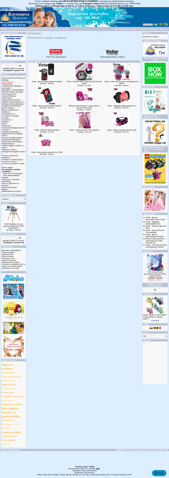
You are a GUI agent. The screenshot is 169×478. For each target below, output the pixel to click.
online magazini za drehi (11, 377)
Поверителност (8, 254)
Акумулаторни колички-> (11, 100)
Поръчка (154, 29)
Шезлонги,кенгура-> (10, 187)
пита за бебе (8, 440)
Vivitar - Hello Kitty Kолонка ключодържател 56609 (121, 83)
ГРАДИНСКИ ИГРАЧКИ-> (12, 106)
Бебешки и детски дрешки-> (13, 102)
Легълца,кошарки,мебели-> (13, 138)
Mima (39, 475)
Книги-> (5, 124)
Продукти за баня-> (9, 150)
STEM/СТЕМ (7, 84)
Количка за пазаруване (138, 29)
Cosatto (115, 475)
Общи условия (7, 256)
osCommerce (91, 471)
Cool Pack (123, 475)
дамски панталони (8, 373)
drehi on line (9, 384)
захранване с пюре (9, 436)
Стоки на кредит (8, 252)
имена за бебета (16, 424)
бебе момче (6, 428)
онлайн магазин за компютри (9, 388)
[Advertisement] (84, 460)
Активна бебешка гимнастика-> (9, 97)
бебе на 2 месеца (7, 424)
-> (11, 170)
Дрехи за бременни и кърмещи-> (10, 111)
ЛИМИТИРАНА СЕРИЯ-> (12, 191)
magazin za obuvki (12, 404)
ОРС (130, 475)
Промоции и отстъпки (10, 268)
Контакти (164, 29)
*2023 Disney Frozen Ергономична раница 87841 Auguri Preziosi (155, 274)
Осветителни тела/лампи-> (12, 142)
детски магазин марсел (7, 400)
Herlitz (55, 475)
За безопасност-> (9, 114)
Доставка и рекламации (11, 250)
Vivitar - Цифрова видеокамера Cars (121, 106)
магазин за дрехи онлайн (11, 414)
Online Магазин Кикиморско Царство (24, 29)
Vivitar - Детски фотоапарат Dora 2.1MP (46, 152)
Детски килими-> (8, 108)
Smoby (62, 475)
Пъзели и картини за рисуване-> (10, 157)
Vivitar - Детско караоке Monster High (121, 130)
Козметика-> (7, 126)
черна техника (7, 420)
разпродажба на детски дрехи (13, 396)
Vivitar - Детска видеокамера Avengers (47, 82)
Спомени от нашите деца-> (13, 160)
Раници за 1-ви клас (81, 475)
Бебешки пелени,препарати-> (13, 104)
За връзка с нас (8, 258)
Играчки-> (6, 122)
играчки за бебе (11, 432)
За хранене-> (7, 120)
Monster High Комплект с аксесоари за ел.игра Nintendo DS (84, 107)
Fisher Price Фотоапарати (13, 173)
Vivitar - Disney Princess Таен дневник (84, 130)
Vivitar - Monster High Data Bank (46, 130)
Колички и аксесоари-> (11, 132)
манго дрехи (10, 408)
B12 (108, 475)
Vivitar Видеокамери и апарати (112, 56)
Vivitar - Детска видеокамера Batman (47, 106)
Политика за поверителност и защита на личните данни (13, 265)
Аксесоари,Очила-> (9, 94)
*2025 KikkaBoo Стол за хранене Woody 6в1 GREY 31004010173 (13, 226)
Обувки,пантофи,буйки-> (11, 140)
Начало (4, 29)
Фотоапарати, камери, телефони (56, 29)
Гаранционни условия (10, 262)
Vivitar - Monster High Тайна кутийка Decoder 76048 (84, 83)
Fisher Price (47, 475)
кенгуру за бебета (6, 444)
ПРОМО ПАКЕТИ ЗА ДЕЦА (12, 92)
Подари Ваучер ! (8, 144)
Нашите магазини (9, 260)
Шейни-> (5, 189)
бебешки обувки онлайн (8, 380)
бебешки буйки (8, 392)
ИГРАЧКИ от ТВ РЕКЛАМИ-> (13, 90)
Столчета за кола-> (9, 162)
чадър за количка (7, 366)
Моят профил (120, 29)
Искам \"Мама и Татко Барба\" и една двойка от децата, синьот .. (155, 317)
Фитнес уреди (7, 167)
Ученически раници (98, 475)
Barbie (68, 475)
